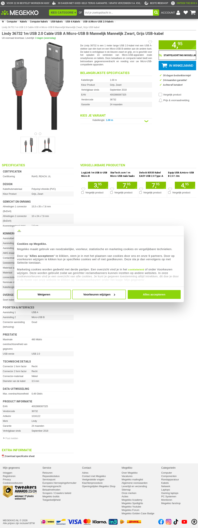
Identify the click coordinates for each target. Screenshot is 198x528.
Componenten (169, 476)
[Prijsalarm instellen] (174, 100)
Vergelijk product (172, 94)
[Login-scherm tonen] (171, 12)
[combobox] (118, 12)
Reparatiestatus (51, 476)
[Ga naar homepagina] (24, 12)
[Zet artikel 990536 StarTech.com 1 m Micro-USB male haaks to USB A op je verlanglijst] (112, 189)
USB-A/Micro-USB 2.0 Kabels (98, 21)
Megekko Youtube (131, 506)
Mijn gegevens (11, 467)
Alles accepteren (154, 294)
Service (46, 467)
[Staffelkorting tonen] (177, 55)
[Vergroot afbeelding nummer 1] (47, 145)
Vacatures (127, 476)
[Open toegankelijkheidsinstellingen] (194, 522)
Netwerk (165, 486)
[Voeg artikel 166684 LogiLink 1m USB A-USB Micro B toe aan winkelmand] (98, 185)
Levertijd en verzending (134, 486)
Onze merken (129, 493)
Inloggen (7, 472)
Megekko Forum (130, 510)
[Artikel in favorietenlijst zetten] (150, 42)
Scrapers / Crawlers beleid (56, 493)
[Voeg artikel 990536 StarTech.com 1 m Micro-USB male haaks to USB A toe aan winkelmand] (127, 185)
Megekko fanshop (171, 503)
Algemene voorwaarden (135, 482)
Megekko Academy (132, 499)
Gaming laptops (169, 493)
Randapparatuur (170, 479)
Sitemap (126, 489)
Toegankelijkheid (51, 499)
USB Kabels (57, 21)
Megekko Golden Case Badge (138, 513)
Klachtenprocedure (92, 482)
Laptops (165, 489)
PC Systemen (168, 496)
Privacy (7, 479)
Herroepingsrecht (51, 486)
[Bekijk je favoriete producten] (185, 12)
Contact (86, 467)
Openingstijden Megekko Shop (98, 486)
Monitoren (166, 499)
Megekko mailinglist (132, 479)
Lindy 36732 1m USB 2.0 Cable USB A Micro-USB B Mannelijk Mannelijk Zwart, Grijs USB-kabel (50, 27)
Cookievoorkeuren (13, 482)
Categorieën (168, 467)
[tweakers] (156, 3)
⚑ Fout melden (10, 438)
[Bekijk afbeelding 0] (35, 134)
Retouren (47, 472)
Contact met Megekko (94, 476)
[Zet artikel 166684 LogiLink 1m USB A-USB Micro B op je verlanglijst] (83, 189)
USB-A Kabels (73, 21)
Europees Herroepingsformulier (59, 482)
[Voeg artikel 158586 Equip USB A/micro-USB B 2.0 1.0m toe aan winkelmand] (185, 185)
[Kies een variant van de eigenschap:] (116, 121)
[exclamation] (184, 3)
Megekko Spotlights (132, 503)
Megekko (127, 467)
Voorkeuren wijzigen (99, 294)
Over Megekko (130, 472)
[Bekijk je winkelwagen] (193, 12)
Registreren (9, 476)
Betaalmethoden (51, 489)
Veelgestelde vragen (93, 479)
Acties (125, 496)
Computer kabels (39, 21)
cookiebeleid (136, 269)
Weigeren (43, 294)
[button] (63, 12)
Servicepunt (48, 479)
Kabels (23, 21)
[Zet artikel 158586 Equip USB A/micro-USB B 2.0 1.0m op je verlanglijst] (170, 189)
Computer (12, 21)
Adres (85, 472)
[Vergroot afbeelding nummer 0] (29, 145)
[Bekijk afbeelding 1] (40, 134)
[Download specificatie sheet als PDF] (38, 455)
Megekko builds (50, 496)
